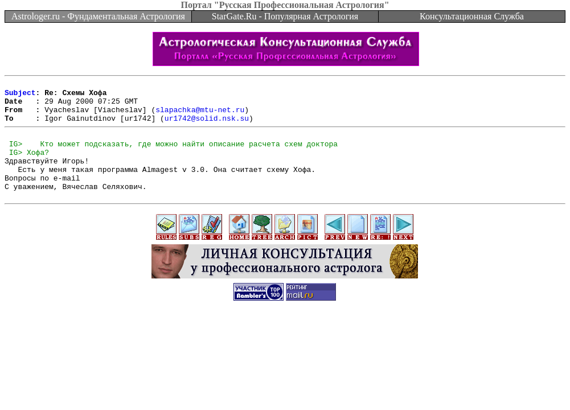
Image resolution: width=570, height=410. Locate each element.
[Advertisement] (285, 356)
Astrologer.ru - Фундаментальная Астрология (98, 16)
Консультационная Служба (472, 16)
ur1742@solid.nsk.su (207, 126)
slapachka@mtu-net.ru (199, 116)
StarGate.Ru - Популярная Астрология (285, 16)
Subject (20, 96)
